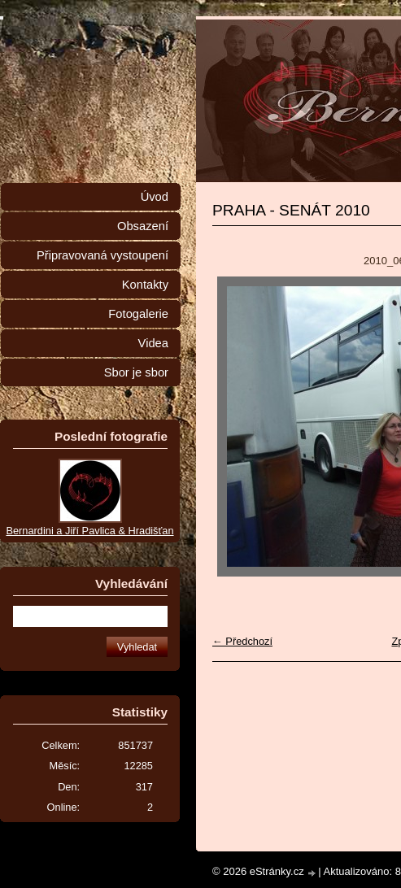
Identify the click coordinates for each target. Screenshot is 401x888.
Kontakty (145, 284)
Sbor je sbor (136, 372)
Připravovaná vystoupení (102, 255)
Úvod (154, 196)
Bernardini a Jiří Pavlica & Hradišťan (89, 531)
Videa (153, 343)
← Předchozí (242, 641)
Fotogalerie (138, 313)
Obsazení (142, 226)
